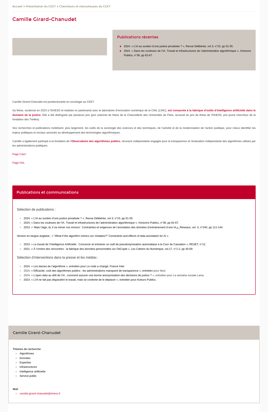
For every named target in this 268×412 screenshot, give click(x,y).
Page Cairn (19, 154)
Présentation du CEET (41, 6)
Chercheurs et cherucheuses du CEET (85, 6)
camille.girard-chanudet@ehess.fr (40, 393)
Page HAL (18, 162)
